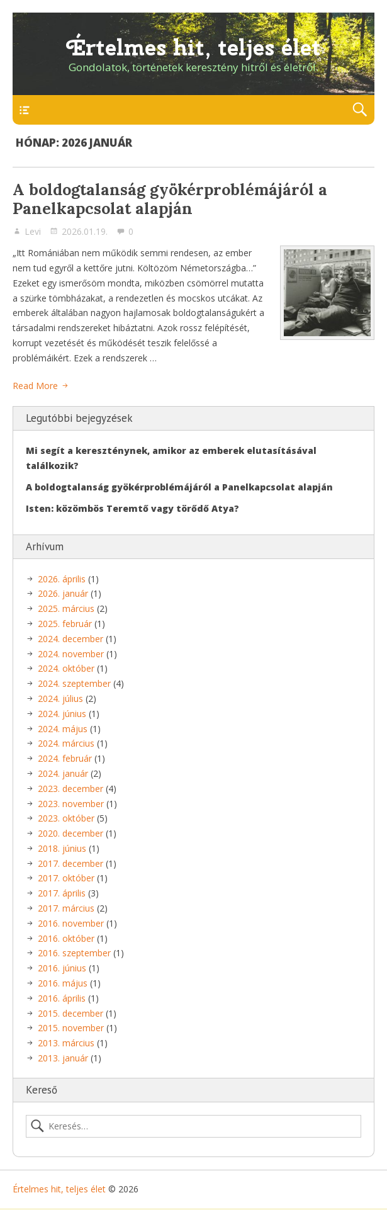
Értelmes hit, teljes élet (194, 47)
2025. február (65, 624)
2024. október (66, 668)
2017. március (66, 908)
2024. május (62, 729)
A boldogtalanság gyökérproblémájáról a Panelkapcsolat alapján (170, 198)
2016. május (62, 983)
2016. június (62, 968)
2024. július (60, 698)
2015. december (70, 1013)
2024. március (66, 743)
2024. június (62, 714)
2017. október (66, 878)
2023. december (70, 788)
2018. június (62, 848)
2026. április (62, 579)
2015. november (71, 1028)
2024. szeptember (74, 683)
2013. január (63, 1058)
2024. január (63, 773)
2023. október (66, 818)
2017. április (62, 893)
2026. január (63, 593)
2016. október (66, 938)
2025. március (66, 608)
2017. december (70, 863)
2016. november (71, 923)
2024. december (70, 639)
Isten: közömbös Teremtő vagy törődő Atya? (132, 508)
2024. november (71, 654)
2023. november (71, 804)
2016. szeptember (74, 953)
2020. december (70, 833)
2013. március (66, 1043)
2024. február (65, 758)
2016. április (62, 998)
